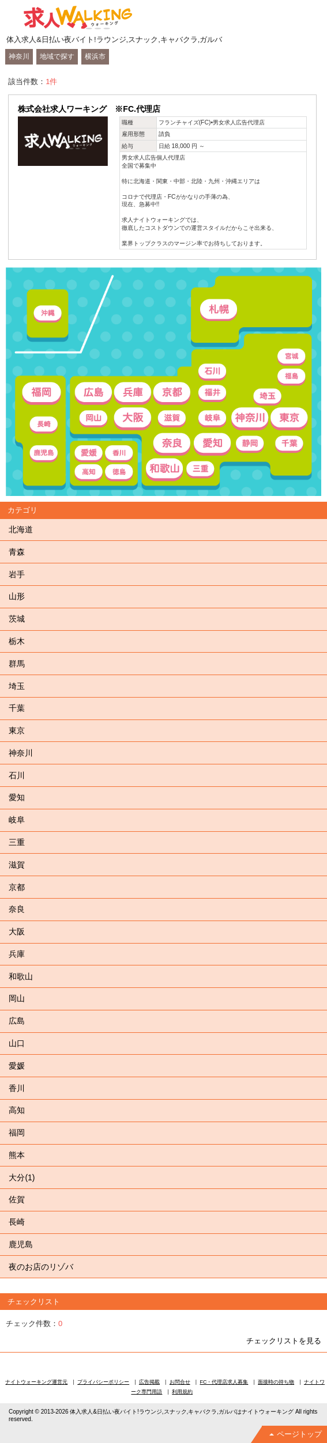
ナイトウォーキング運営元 (36, 1382)
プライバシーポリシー (103, 1382)
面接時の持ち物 (276, 1382)
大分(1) (22, 1177)
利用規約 (182, 1392)
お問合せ (180, 1382)
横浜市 (95, 56)
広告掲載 (149, 1382)
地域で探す (57, 56)
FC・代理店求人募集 (224, 1382)
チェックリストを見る (283, 1340)
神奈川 (19, 56)
